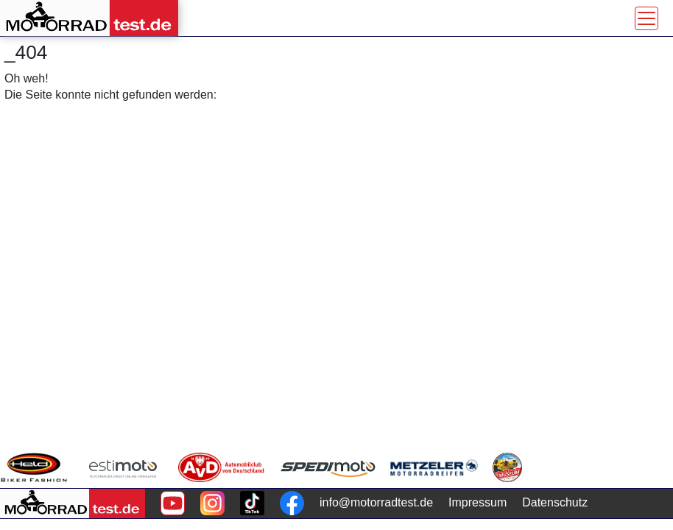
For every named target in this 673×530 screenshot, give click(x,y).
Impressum (477, 502)
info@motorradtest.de (376, 502)
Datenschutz (555, 502)
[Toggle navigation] (646, 18)
